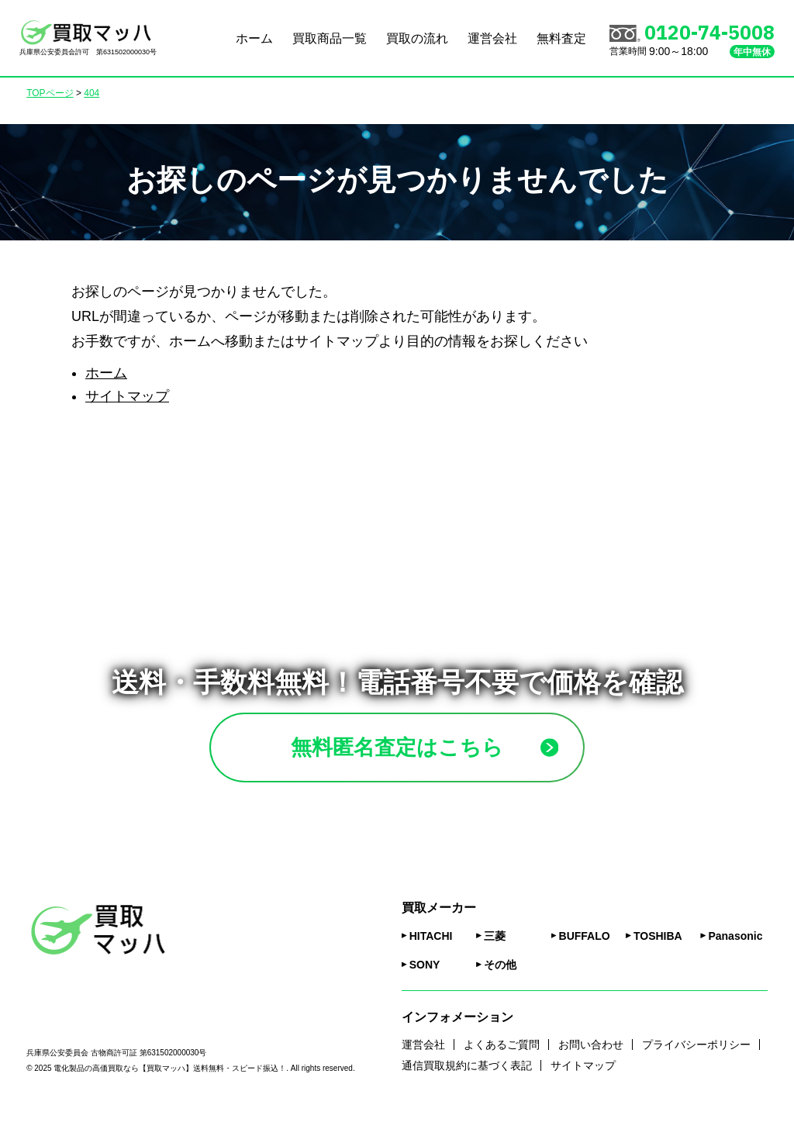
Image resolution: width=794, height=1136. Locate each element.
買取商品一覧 (329, 38)
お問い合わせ (590, 1065)
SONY (424, 985)
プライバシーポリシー (696, 1065)
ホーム (254, 38)
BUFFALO (584, 957)
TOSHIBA (657, 957)
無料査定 (561, 38)
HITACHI (431, 957)
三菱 (495, 957)
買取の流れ (417, 38)
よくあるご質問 (502, 1065)
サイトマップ (127, 396)
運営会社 (492, 38)
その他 (500, 985)
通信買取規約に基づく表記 (467, 1087)
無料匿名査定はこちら (433, 758)
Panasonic (735, 957)
